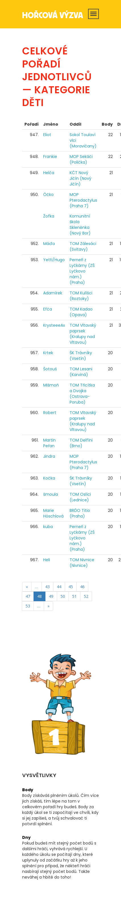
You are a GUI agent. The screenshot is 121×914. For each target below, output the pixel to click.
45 (70, 586)
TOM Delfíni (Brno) (81, 443)
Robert (49, 412)
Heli (46, 560)
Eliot (47, 135)
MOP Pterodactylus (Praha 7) (83, 200)
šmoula (50, 494)
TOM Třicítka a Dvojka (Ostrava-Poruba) (82, 393)
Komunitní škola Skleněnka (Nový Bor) (80, 224)
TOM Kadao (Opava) (81, 312)
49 (51, 596)
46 (82, 586)
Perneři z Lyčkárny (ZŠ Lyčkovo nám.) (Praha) (82, 271)
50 (62, 596)
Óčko (48, 194)
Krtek (48, 353)
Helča (48, 173)
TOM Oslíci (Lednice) (80, 497)
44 (59, 586)
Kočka (49, 478)
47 (28, 596)
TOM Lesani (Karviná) (81, 371)
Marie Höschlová (53, 513)
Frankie (50, 156)
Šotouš (50, 369)
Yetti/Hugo (54, 260)
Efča (47, 309)
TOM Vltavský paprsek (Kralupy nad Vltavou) (83, 333)
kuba (48, 526)
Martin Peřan (49, 443)
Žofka (48, 216)
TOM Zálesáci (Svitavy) (83, 246)
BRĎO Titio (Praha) (80, 513)
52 (86, 596)
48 (39, 596)
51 (74, 596)
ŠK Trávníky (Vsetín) (81, 355)
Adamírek (52, 293)
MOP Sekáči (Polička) (81, 159)
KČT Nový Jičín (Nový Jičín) (80, 178)
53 (28, 606)
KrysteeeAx (54, 325)
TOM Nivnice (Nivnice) (82, 562)
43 (47, 586)
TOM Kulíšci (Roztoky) (81, 295)
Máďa (49, 243)
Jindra (49, 456)
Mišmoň (51, 385)
